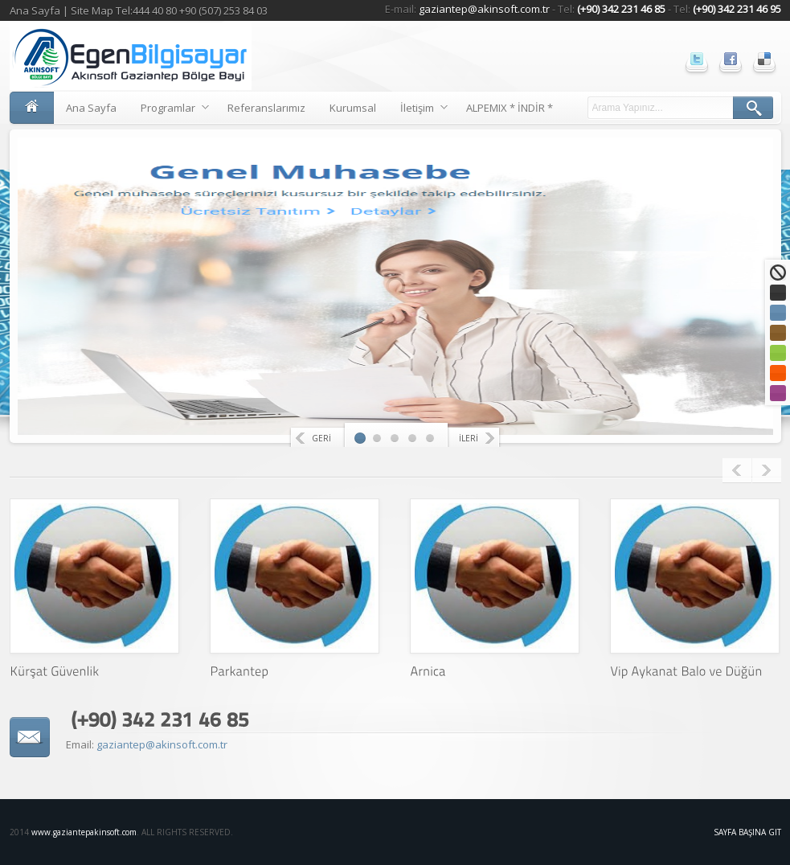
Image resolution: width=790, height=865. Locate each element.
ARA (753, 107)
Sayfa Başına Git (747, 832)
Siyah (778, 293)
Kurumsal (353, 107)
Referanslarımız (266, 107)
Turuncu (778, 373)
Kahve (778, 333)
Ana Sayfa (35, 10)
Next (766, 470)
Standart (778, 272)
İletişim (418, 110)
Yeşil (778, 353)
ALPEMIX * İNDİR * (509, 107)
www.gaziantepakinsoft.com (84, 832)
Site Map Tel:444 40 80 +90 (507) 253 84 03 (169, 10)
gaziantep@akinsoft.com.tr (485, 9)
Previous (736, 470)
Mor (778, 393)
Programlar (169, 110)
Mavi (778, 313)
